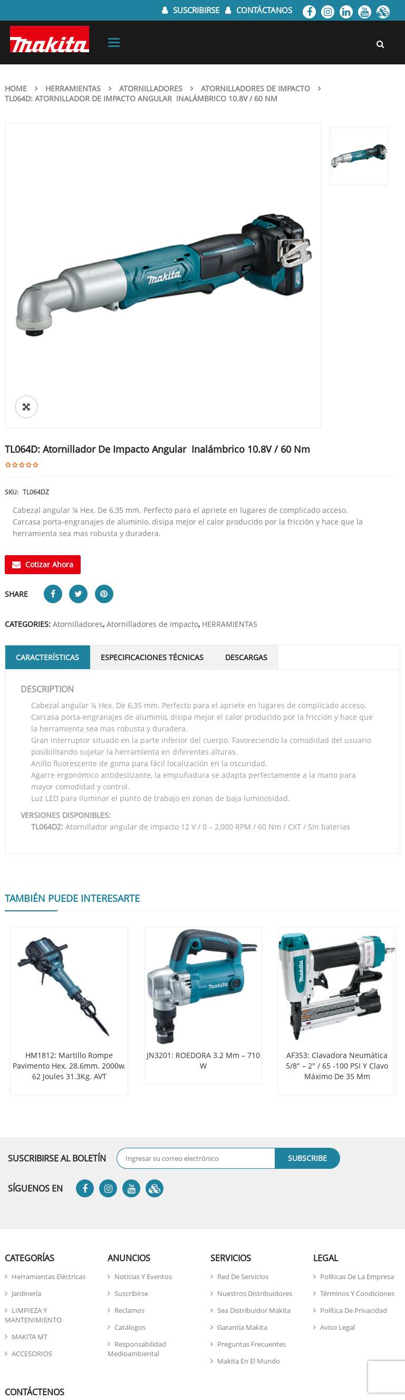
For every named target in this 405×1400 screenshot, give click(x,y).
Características (47, 509)
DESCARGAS (246, 509)
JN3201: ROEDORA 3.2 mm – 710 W (203, 912)
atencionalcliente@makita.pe (94, 1300)
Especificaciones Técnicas (152, 509)
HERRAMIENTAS (73, 88)
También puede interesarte (72, 750)
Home (16, 88)
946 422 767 (129, 1339)
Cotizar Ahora (42, 417)
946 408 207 (148, 1326)
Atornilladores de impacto (255, 88)
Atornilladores (150, 88)
